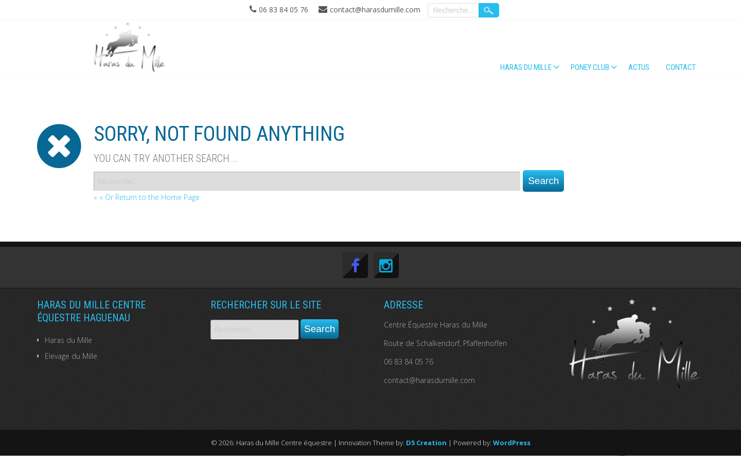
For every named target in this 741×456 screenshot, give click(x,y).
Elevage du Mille (71, 356)
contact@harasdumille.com (429, 380)
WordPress (512, 442)
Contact (681, 67)
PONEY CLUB (590, 67)
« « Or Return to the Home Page (147, 197)
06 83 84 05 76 (408, 362)
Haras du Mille (526, 67)
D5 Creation (426, 442)
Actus (638, 67)
